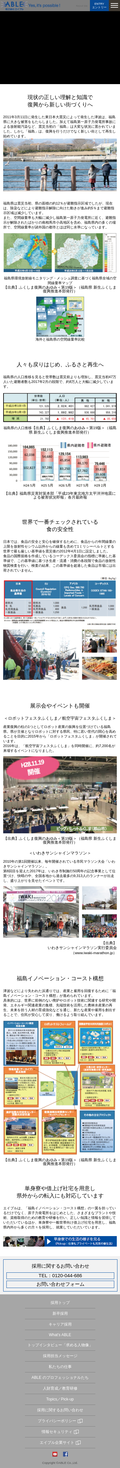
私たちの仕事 (60, 1366)
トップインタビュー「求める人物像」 (60, 1345)
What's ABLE (60, 1335)
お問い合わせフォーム (60, 1284)
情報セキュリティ (57, 1431)
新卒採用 (60, 1313)
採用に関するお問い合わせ (60, 1410)
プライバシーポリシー (57, 1421)
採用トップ (60, 1302)
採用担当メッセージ (60, 1356)
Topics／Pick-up (60, 1399)
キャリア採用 (60, 1324)
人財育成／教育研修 (60, 1388)
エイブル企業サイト (57, 1442)
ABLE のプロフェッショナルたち (59, 1377)
